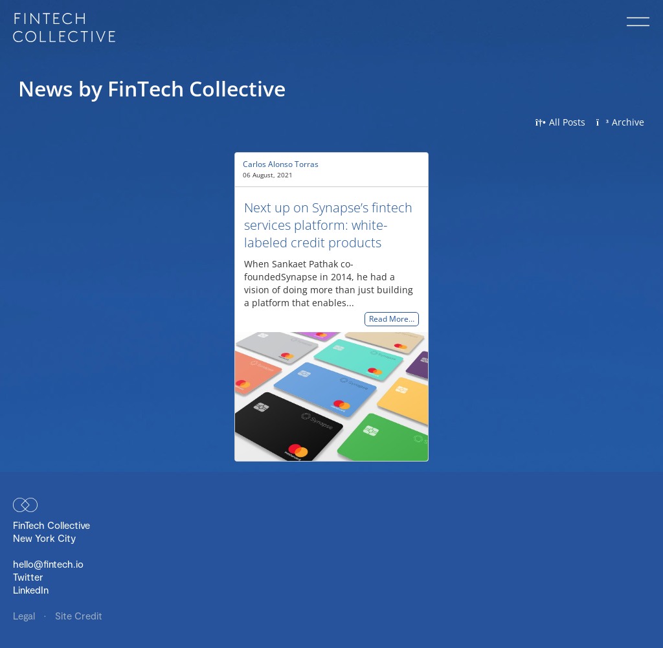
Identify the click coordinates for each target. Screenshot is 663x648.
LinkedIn (31, 590)
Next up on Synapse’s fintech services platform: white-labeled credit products (328, 225)
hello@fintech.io (48, 564)
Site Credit (78, 615)
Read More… (391, 319)
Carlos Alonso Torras (281, 164)
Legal (25, 615)
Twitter (28, 577)
